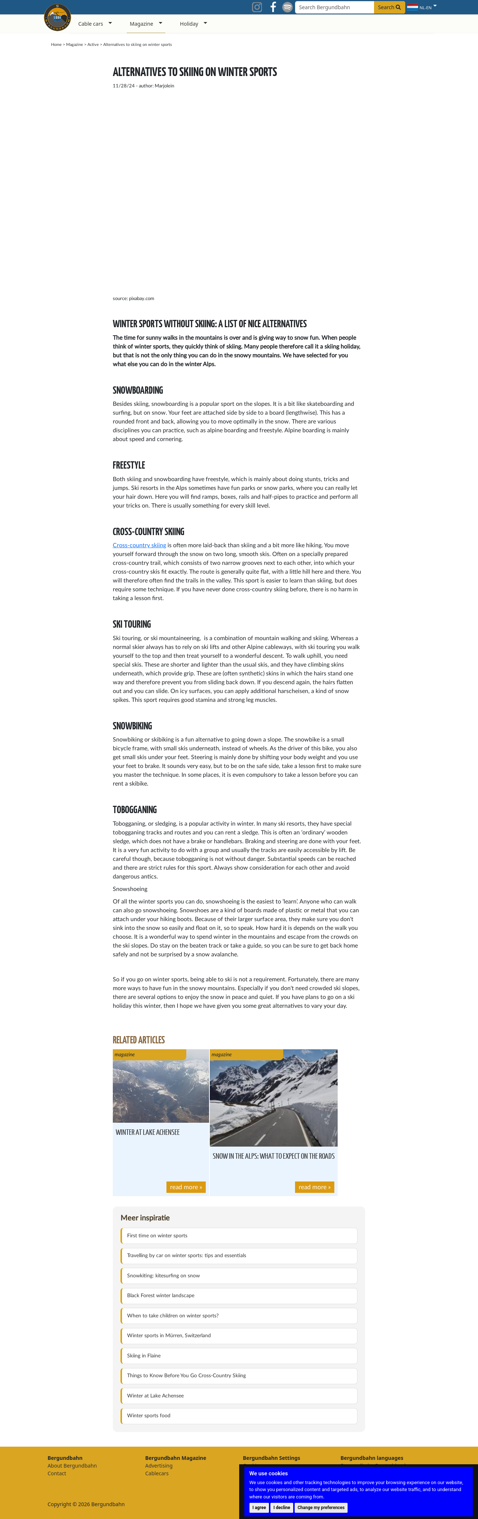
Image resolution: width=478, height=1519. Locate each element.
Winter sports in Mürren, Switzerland (169, 1335)
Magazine (74, 45)
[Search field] (350, 7)
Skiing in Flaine (144, 1356)
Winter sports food (148, 1415)
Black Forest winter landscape (160, 1295)
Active (93, 45)
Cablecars (157, 1473)
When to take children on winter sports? (173, 1315)
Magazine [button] (141, 23)
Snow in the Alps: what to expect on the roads (274, 1155)
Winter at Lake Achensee (148, 1131)
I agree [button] (259, 1507)
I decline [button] (281, 1507)
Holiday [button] (189, 23)
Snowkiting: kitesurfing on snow (163, 1275)
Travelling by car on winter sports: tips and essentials (186, 1255)
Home (56, 45)
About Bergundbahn (72, 1465)
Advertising (159, 1465)
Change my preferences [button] (321, 1507)
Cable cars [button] (90, 23)
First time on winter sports (157, 1235)
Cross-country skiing (139, 545)
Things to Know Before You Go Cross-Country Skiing (186, 1375)
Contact (56, 1473)
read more (184, 1187)
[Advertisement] (395, 166)
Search (389, 7)
